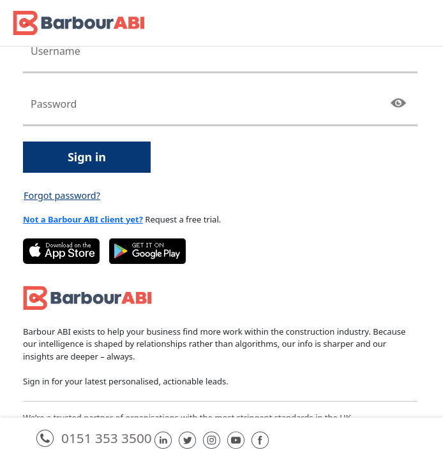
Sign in (87, 156)
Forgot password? (62, 195)
